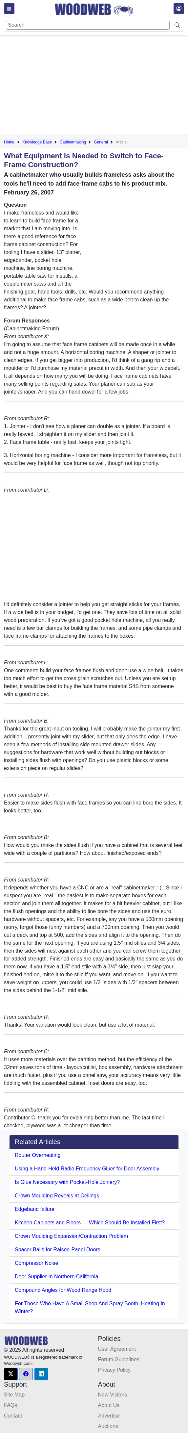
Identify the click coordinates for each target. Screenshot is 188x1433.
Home (9, 142)
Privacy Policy (114, 1370)
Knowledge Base (37, 142)
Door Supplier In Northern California (56, 1276)
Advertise (109, 1416)
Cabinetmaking (73, 142)
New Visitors (112, 1394)
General (101, 142)
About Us (109, 1405)
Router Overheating (38, 1155)
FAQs (10, 1405)
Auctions (108, 1426)
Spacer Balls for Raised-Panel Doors (57, 1249)
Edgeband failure (34, 1209)
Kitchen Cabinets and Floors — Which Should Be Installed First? (90, 1222)
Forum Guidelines (118, 1359)
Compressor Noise (36, 1263)
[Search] (88, 25)
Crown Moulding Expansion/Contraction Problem (71, 1236)
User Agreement (117, 1349)
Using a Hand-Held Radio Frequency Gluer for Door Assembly (87, 1168)
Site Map (14, 1394)
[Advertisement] (96, 86)
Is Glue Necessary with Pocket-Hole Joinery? (67, 1182)
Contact (13, 1416)
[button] (11, 1374)
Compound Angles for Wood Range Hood (63, 1290)
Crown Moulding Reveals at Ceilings (57, 1195)
